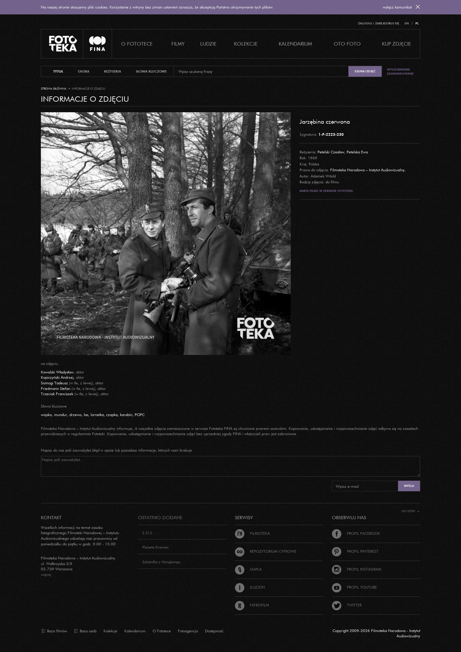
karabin (126, 414)
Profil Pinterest (355, 551)
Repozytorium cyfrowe (265, 551)
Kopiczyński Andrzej (57, 377)
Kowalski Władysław (57, 372)
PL (417, 23)
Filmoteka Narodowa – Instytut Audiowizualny (367, 169)
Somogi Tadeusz (54, 383)
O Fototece (137, 44)
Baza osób (85, 631)
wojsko (46, 414)
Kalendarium (295, 44)
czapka (112, 414)
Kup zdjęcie (396, 44)
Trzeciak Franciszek (57, 393)
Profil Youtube (354, 587)
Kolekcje (246, 44)
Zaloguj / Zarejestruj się (378, 23)
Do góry (411, 511)
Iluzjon (250, 587)
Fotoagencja (188, 630)
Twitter (347, 605)
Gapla (248, 569)
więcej (46, 574)
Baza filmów (54, 631)
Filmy (178, 44)
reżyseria (112, 71)
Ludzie (208, 44)
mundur (60, 414)
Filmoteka (252, 533)
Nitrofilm (252, 605)
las (86, 414)
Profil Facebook (356, 533)
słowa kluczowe (151, 71)
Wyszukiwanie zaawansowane (400, 72)
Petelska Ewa (357, 152)
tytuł (58, 71)
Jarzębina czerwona (325, 121)
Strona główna (53, 88)
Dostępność (214, 630)
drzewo (75, 414)
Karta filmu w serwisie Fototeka (326, 191)
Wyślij (409, 486)
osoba (83, 71)
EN (407, 23)
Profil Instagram (356, 569)
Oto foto (347, 44)
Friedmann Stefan (55, 388)
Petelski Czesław (331, 152)
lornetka (97, 414)
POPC (140, 414)
